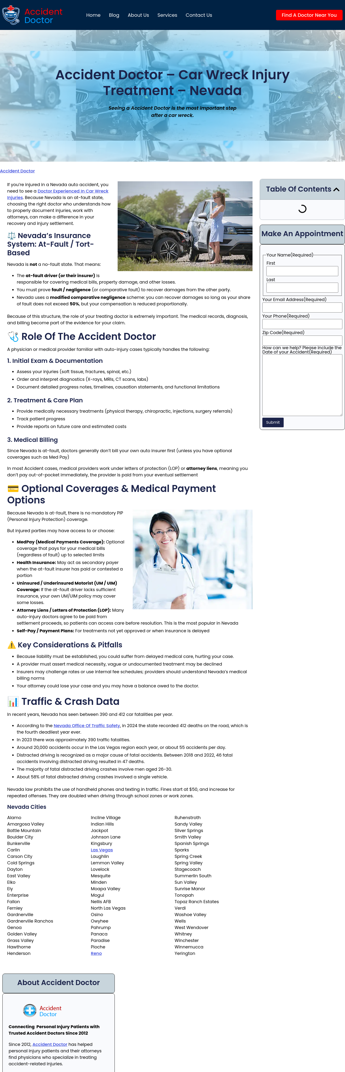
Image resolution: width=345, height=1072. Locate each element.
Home (93, 15)
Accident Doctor (17, 171)
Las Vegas (102, 850)
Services (167, 15)
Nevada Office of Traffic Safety (87, 726)
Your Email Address (294, 299)
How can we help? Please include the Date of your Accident (302, 350)
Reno (96, 953)
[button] (336, 189)
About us (138, 15)
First (270, 263)
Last (270, 280)
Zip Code (283, 333)
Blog (114, 15)
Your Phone (286, 316)
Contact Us (199, 15)
